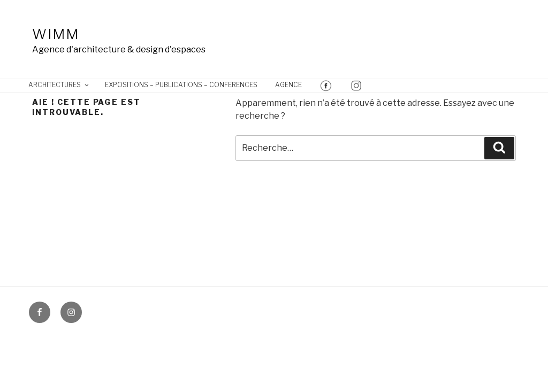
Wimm (55, 34)
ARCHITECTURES (59, 85)
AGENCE (288, 85)
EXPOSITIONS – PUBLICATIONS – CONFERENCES (181, 85)
